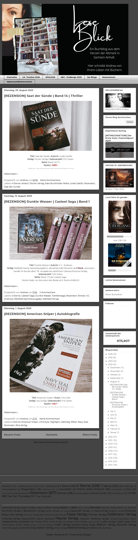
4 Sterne (16, 183)
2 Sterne (35, 486)
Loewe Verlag (79, 522)
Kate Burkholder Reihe (57, 183)
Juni (112, 415)
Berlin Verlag (83, 508)
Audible (39, 508)
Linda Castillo (76, 183)
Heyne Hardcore (45, 518)
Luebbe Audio (93, 522)
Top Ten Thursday (18, 496)
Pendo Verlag (22, 525)
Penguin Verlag (36, 525)
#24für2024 (7, 486)
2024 (110, 361)
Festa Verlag (77, 514)
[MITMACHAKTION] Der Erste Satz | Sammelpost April (119, 138)
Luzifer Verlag (108, 521)
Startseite (12, 77)
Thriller (131, 493)
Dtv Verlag (16, 514)
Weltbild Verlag (51, 299)
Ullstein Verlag (45, 527)
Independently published (15, 521)
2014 (110, 465)
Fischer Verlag (37, 183)
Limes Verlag (55, 522)
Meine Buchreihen (113, 294)
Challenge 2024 (48, 489)
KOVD (45, 522)
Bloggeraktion (28, 489)
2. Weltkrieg (49, 486)
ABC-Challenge (126, 486)
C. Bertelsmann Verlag (33, 511)
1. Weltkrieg (22, 486)
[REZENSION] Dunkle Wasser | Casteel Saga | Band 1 (47, 201)
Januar (113, 432)
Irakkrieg (65, 422)
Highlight (55, 422)
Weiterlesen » (11, 174)
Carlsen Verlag (52, 511)
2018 (110, 451)
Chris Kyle (44, 422)
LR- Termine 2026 (31, 77)
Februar (114, 429)
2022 (110, 437)
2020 (110, 444)
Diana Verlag (101, 511)
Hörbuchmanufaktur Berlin (123, 519)
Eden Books (60, 515)
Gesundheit (65, 489)
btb (99, 528)
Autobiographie (9, 489)
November (115, 371)
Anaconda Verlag (11, 507)
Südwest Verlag (27, 528)
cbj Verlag (106, 528)
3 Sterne (65, 486)
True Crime (41, 496)
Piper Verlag (62, 524)
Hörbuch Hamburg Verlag (94, 518)
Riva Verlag (21, 425)
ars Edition (91, 528)
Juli (112, 411)
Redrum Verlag (106, 524)
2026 (110, 354)
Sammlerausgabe (10, 528)
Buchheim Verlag (11, 511)
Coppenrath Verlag (79, 511)
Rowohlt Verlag (126, 524)
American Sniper (29, 422)
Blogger (87, 534)
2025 (110, 357)
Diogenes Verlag (116, 511)
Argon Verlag (28, 507)
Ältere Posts (90, 434)
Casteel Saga (28, 296)
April (112, 422)
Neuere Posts (12, 434)
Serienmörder (99, 493)
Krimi (128, 489)
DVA (92, 511)
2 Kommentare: (48, 292)
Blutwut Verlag (109, 508)
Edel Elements (47, 515)
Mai (112, 418)
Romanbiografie (81, 493)
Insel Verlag (35, 522)
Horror (81, 489)
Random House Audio (84, 525)
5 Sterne (16, 422)
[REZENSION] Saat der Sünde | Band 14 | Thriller (43, 96)
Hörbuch (98, 489)
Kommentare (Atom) (57, 442)
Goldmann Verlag (121, 514)
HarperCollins (28, 518)
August (113, 381)
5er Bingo (92, 77)
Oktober (114, 375)
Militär (74, 422)
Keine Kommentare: (50, 180)
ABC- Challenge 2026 (71, 77)
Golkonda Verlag (11, 518)
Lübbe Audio (123, 521)
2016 (110, 458)
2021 (110, 440)
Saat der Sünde (12, 187)
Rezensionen (108, 77)
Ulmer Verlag (60, 528)
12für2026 (50, 77)
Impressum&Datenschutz (19, 82)
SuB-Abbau (117, 493)
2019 (110, 447)
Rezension (89, 183)
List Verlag (67, 522)
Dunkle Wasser (43, 296)
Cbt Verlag (64, 511)
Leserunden (7, 493)
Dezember (115, 367)
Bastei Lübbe (68, 507)
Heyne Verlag (67, 518)
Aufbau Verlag (51, 507)
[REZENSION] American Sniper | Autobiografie (42, 314)
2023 (110, 364)
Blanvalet (95, 507)
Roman (81, 296)
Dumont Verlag (31, 515)
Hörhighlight (117, 489)
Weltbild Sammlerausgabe (28, 299)
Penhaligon (49, 525)
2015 (110, 461)
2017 (110, 454)
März (112, 425)
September (115, 378)
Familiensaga (58, 296)
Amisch (25, 183)
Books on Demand (126, 508)
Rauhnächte (20, 493)
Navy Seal (83, 422)
